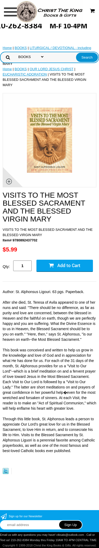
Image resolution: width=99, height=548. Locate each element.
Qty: (6, 266)
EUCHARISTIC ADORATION (25, 74)
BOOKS (21, 48)
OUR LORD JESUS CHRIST (51, 69)
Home (7, 48)
